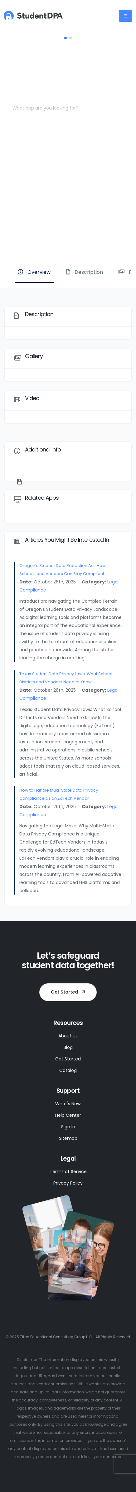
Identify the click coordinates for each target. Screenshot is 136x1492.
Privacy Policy (68, 1183)
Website (110, 240)
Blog (68, 1047)
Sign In (68, 1127)
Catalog (68, 1070)
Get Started (69, 992)
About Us (68, 1036)
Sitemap (68, 1138)
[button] (65, 38)
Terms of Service (68, 1171)
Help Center (68, 1115)
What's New (68, 1104)
